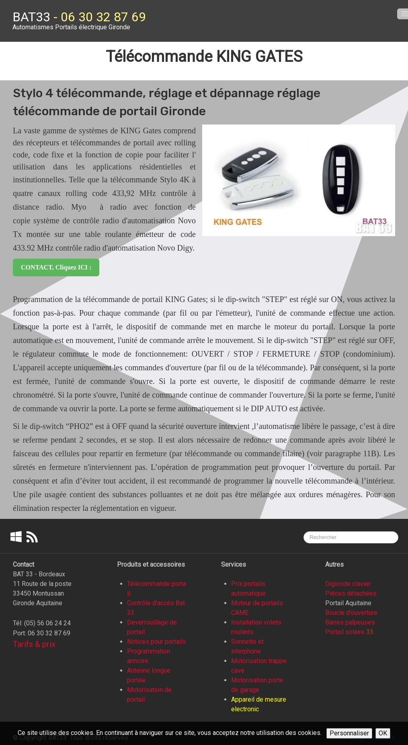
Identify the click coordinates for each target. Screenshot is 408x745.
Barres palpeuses (350, 622)
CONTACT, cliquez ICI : (56, 267)
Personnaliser (349, 733)
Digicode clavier (348, 584)
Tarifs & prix (34, 644)
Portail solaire (345, 632)
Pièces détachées (351, 593)
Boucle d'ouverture (351, 612)
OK (383, 733)
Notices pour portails (156, 641)
